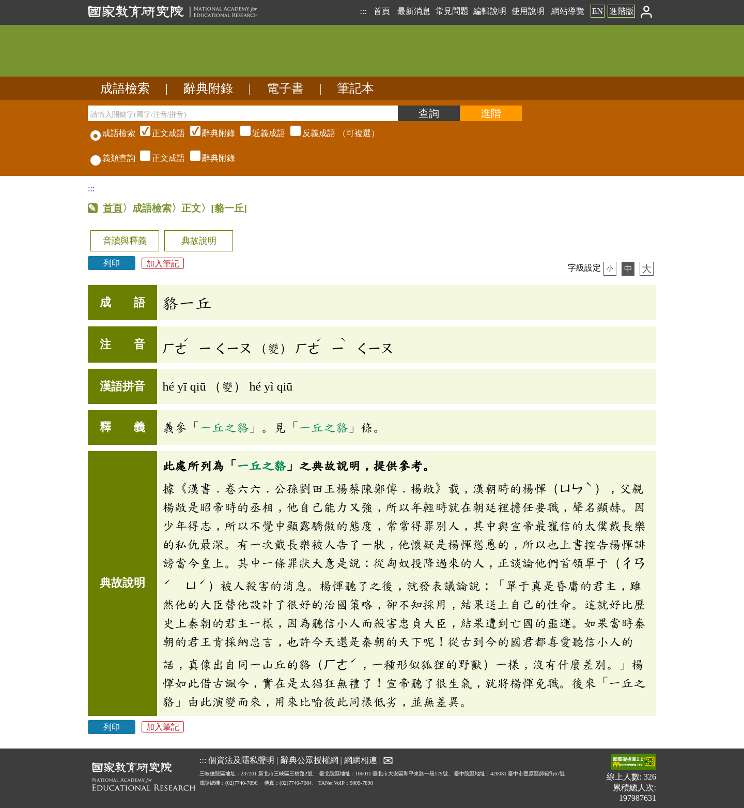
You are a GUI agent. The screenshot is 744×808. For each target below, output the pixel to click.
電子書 (285, 88)
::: (363, 11)
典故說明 (198, 241)
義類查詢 (112, 158)
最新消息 (413, 11)
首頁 (382, 11)
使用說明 (528, 11)
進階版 (621, 11)
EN (597, 11)
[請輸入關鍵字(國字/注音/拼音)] (243, 113)
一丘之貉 (224, 427)
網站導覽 (567, 11)
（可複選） (258, 133)
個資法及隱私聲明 (241, 759)
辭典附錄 (208, 88)
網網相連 (360, 759)
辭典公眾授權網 (309, 759)
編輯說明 (489, 11)
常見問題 (452, 11)
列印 (111, 263)
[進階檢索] (491, 113)
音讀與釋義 (125, 241)
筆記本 (355, 88)
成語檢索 (125, 88)
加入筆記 (162, 263)
